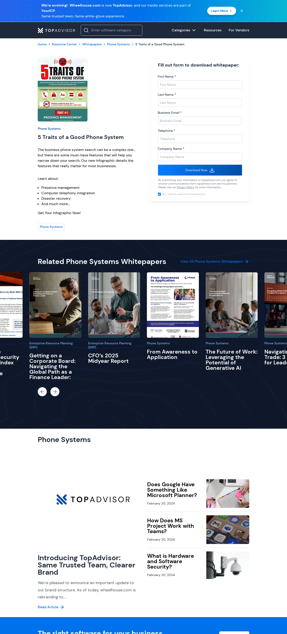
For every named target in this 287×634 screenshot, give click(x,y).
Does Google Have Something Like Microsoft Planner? (172, 490)
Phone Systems (49, 129)
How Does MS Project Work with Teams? (170, 526)
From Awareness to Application (172, 354)
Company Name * (171, 149)
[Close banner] (242, 11)
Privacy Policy (185, 187)
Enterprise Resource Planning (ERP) (51, 345)
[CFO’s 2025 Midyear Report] (114, 305)
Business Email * (170, 113)
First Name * (167, 76)
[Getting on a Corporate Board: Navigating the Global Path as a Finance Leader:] (55, 305)
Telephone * (166, 131)
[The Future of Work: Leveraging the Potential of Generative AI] (232, 305)
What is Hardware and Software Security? (170, 561)
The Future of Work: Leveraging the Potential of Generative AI (232, 359)
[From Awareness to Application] (173, 305)
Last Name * (167, 95)
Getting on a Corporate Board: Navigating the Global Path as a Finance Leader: (52, 366)
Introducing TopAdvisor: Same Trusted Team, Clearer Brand (86, 565)
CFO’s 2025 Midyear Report (108, 358)
